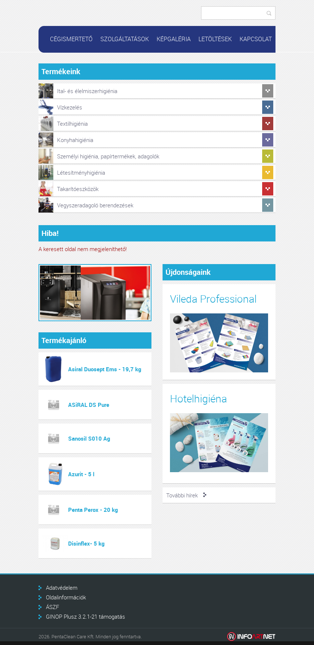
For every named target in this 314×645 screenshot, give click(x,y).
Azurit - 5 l (81, 474)
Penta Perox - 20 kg (93, 509)
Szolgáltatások (124, 39)
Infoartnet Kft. (251, 636)
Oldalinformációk (66, 597)
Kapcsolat (256, 39)
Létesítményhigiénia (81, 172)
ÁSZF (52, 607)
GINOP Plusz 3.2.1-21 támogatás (85, 616)
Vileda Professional (213, 299)
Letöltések (215, 39)
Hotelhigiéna (198, 398)
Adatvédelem (61, 587)
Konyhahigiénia (75, 140)
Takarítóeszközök (77, 188)
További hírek (182, 495)
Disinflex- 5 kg (86, 543)
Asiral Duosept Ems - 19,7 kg (104, 369)
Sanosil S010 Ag (89, 438)
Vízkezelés (69, 107)
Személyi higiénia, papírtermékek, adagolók (108, 156)
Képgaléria (174, 39)
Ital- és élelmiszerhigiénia (87, 91)
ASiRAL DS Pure (88, 404)
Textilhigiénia (72, 123)
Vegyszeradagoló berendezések (95, 205)
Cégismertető (71, 39)
